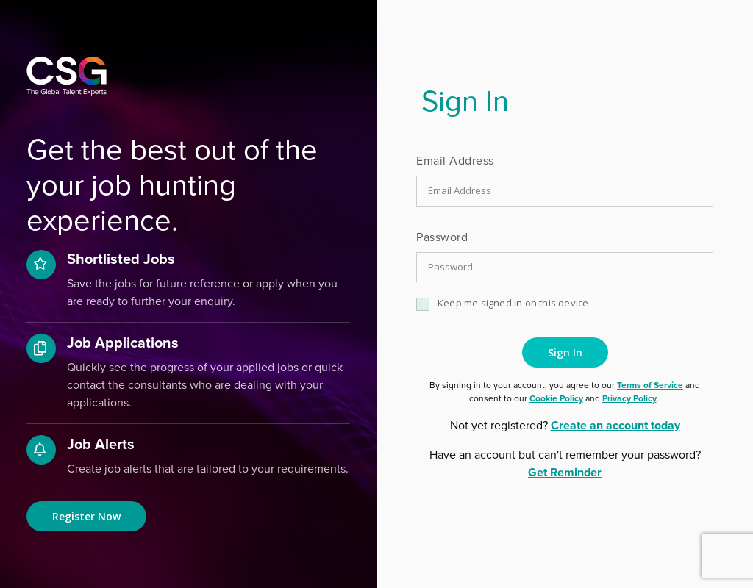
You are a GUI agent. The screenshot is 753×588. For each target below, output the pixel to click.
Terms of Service (650, 385)
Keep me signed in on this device (513, 302)
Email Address (455, 160)
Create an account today (615, 425)
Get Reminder (565, 472)
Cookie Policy (556, 398)
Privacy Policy (629, 398)
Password (442, 237)
